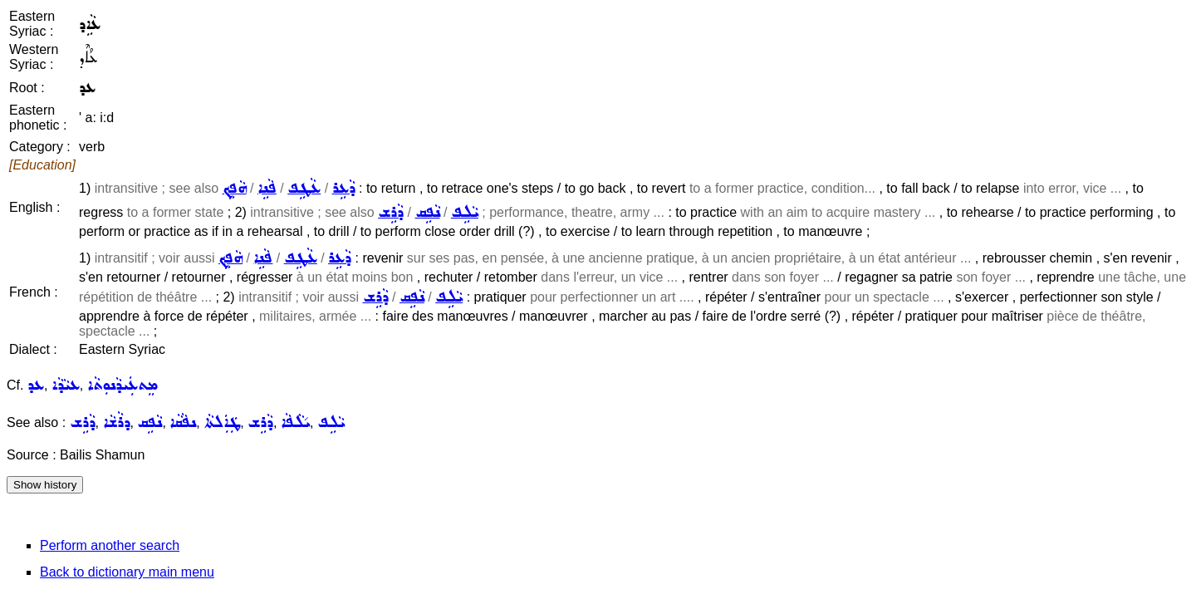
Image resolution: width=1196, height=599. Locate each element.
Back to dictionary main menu (127, 572)
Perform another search (109, 545)
